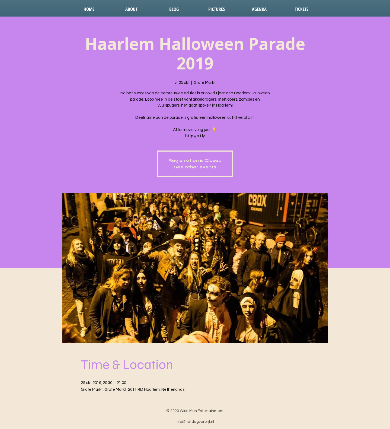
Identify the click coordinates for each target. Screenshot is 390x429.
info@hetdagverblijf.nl (195, 422)
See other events (195, 166)
